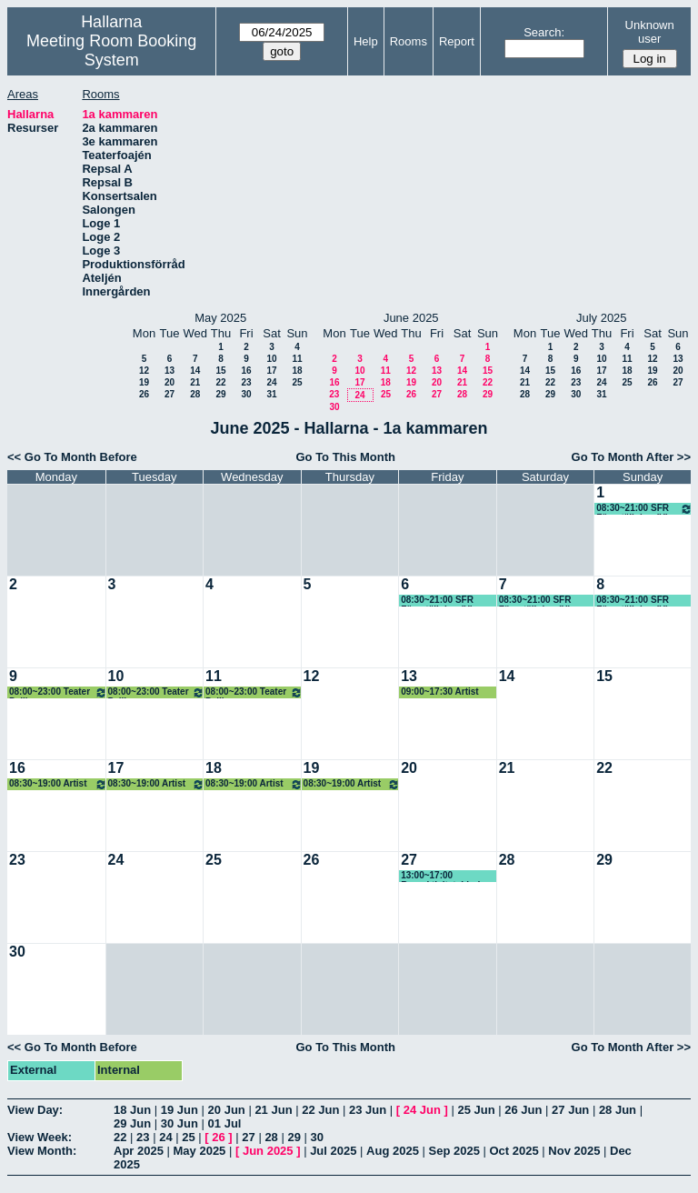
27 (169, 394)
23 (246, 382)
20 (169, 382)
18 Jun (132, 1110)
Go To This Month (345, 457)
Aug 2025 (392, 1151)
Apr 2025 (139, 1151)
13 (169, 371)
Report (456, 41)
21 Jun (273, 1110)
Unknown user (649, 31)
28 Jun (617, 1110)
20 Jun (226, 1110)
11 (297, 359)
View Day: (35, 1110)
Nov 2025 (574, 1151)
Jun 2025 (268, 1151)
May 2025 (200, 1151)
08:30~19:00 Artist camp (58, 784)
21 (195, 382)
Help (366, 41)
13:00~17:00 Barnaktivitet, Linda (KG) (443, 876)
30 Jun (179, 1123)
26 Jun (523, 1110)
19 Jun (179, 1110)
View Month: (41, 1151)
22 (220, 382)
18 (297, 371)
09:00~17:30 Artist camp (440, 692)
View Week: (39, 1137)
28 (195, 394)
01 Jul (225, 1123)
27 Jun (570, 1110)
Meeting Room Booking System (111, 50)
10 (271, 359)
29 (220, 394)
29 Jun (132, 1123)
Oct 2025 (513, 1151)
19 (144, 382)
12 (144, 371)
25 (297, 382)
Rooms (408, 41)
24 (271, 382)
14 (195, 371)
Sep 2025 (454, 1151)
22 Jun (320, 1110)
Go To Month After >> (631, 457)
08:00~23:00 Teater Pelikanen (58, 692)
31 (271, 394)
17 (271, 371)
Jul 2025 (333, 1151)
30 (246, 394)
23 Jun (367, 1110)
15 (220, 371)
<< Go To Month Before (72, 457)
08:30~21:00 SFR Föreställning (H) (644, 509)
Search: (544, 32)
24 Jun (422, 1110)
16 (246, 371)
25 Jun (475, 1110)
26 (144, 394)
